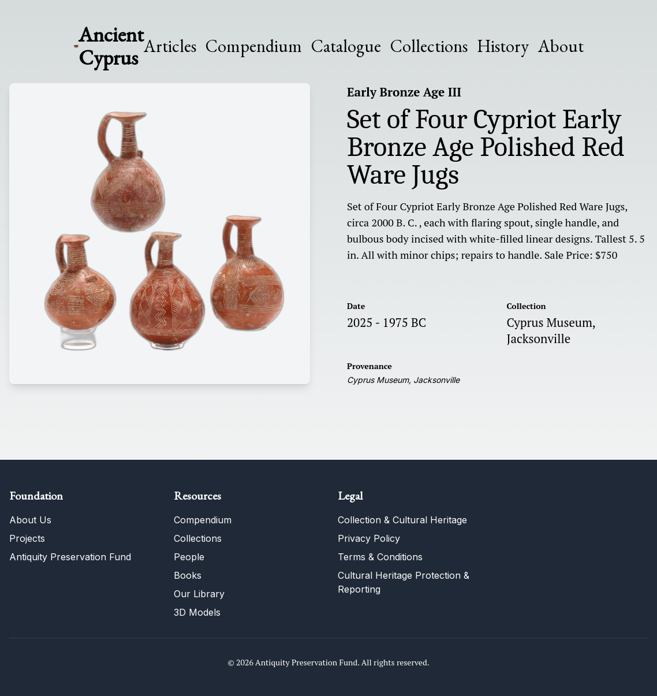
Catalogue (346, 46)
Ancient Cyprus (111, 46)
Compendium (254, 46)
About (561, 46)
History (503, 46)
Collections (429, 46)
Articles (170, 46)
